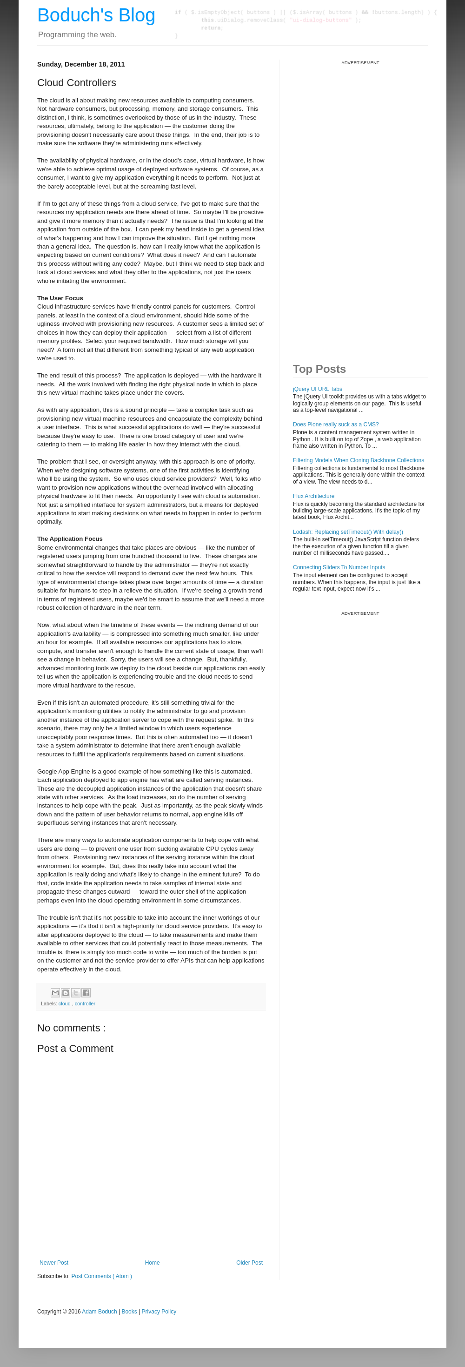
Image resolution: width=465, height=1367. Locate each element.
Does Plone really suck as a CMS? (336, 424)
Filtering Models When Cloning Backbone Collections (358, 460)
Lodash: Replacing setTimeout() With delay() (348, 532)
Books (129, 1311)
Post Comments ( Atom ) (101, 1276)
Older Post (249, 1262)
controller (85, 1003)
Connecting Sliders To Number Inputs (339, 567)
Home (152, 1262)
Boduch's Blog (96, 15)
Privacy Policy (159, 1311)
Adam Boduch (99, 1311)
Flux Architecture (313, 496)
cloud (65, 1003)
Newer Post (54, 1262)
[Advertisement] (325, 205)
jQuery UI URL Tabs (317, 389)
